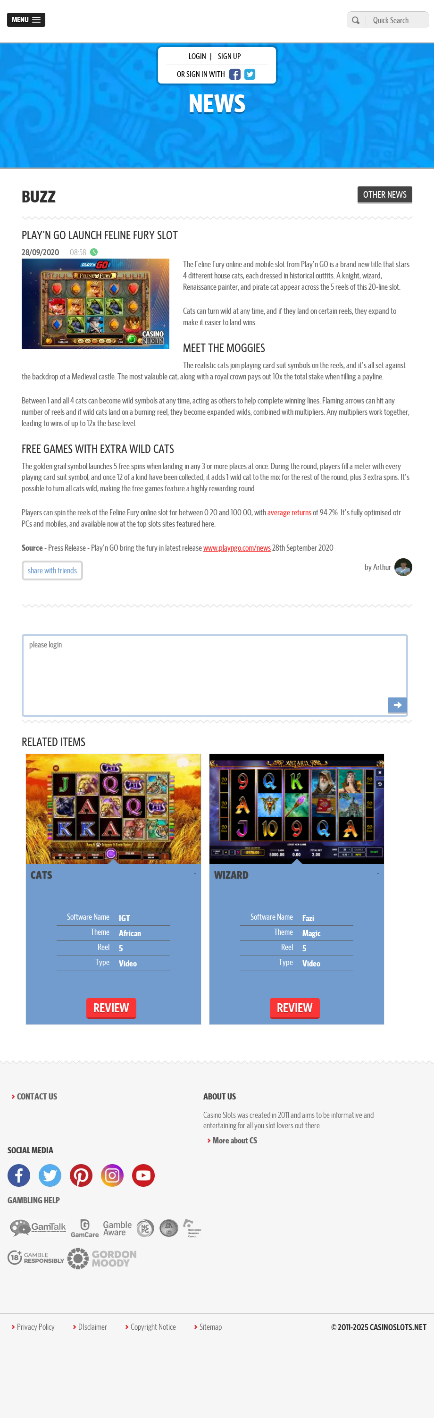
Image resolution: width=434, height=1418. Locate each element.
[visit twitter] (50, 1175)
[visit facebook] (19, 1175)
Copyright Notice (153, 1327)
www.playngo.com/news (237, 548)
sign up (229, 56)
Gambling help (34, 1200)
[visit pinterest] (81, 1175)
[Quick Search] (395, 20)
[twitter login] (250, 74)
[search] (354, 20)
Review (111, 1007)
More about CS (235, 1140)
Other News (385, 194)
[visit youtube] (143, 1175)
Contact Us (37, 1096)
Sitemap (211, 1327)
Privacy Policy (36, 1327)
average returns (289, 512)
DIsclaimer (92, 1327)
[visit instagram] (112, 1175)
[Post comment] (397, 705)
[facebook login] (235, 74)
